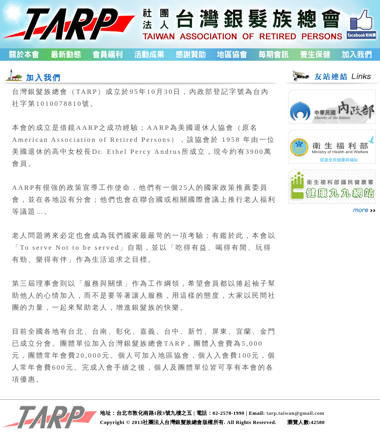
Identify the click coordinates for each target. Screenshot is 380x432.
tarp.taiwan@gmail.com (295, 413)
